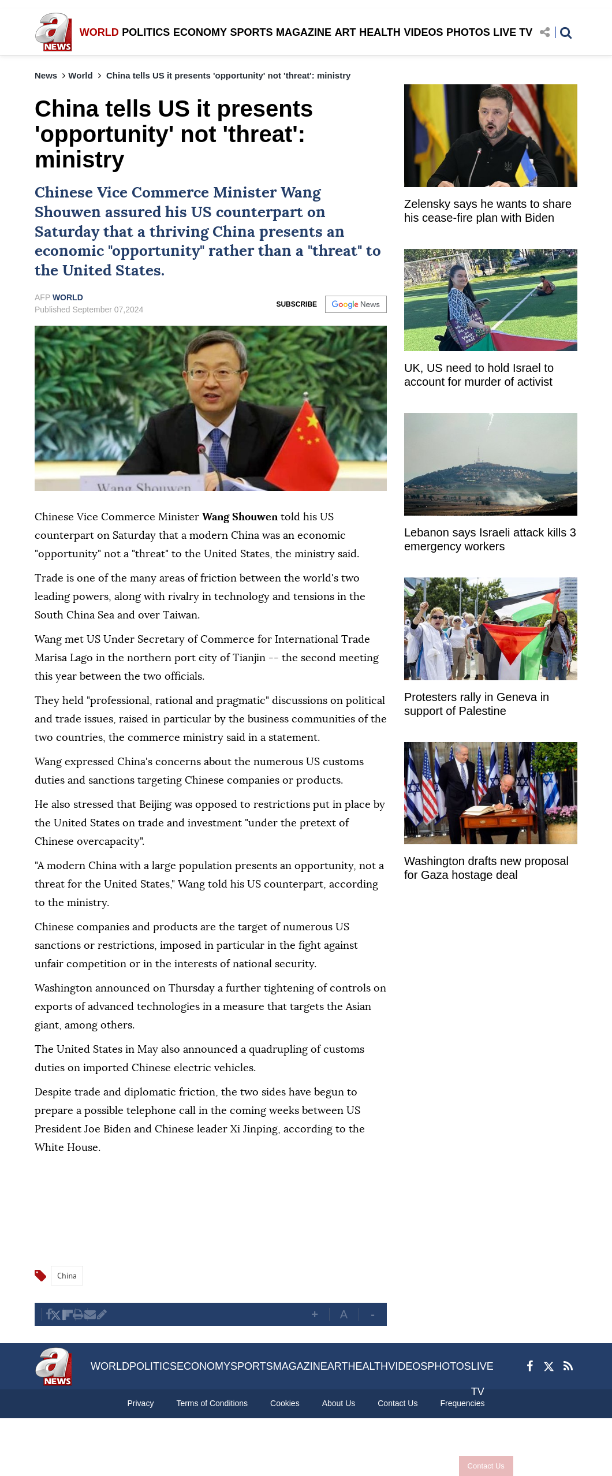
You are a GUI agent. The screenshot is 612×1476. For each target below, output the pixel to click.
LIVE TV (512, 32)
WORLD (99, 32)
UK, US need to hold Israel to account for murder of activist (479, 374)
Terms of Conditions (212, 1403)
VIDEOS (423, 32)
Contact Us (486, 1466)
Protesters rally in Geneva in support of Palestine (476, 704)
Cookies (285, 1403)
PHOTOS (468, 32)
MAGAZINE (303, 32)
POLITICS (146, 32)
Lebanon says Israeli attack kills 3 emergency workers (490, 539)
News (46, 75)
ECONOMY (200, 32)
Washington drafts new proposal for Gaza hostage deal (486, 868)
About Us (339, 1403)
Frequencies (462, 1403)
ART (345, 32)
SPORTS (251, 32)
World (80, 75)
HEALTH (380, 32)
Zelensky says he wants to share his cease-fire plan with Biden (488, 210)
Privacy (140, 1403)
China (233, 232)
